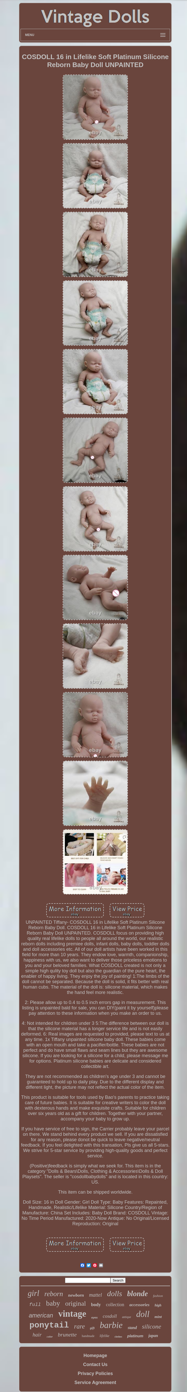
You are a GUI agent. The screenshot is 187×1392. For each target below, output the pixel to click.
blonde (137, 1293)
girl (33, 1293)
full (35, 1304)
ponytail (49, 1325)
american (41, 1315)
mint (158, 1317)
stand (132, 1327)
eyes (94, 1317)
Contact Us (95, 1364)
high (158, 1305)
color (50, 1336)
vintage (72, 1314)
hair (37, 1335)
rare (79, 1326)
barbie (111, 1325)
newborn (76, 1295)
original (75, 1303)
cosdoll (110, 1316)
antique (126, 1317)
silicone (151, 1326)
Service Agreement (95, 1382)
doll (142, 1314)
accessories (139, 1304)
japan (153, 1335)
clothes (118, 1336)
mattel (95, 1295)
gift (92, 1328)
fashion (158, 1296)
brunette (67, 1334)
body (96, 1304)
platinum (135, 1336)
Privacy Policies (95, 1373)
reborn (53, 1294)
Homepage (95, 1355)
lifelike (104, 1336)
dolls (114, 1293)
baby (53, 1303)
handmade (88, 1336)
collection (115, 1304)
